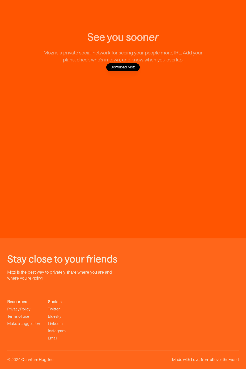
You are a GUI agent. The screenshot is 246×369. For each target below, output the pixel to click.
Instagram (57, 330)
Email (52, 338)
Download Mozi (123, 67)
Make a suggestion (23, 323)
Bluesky (54, 316)
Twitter (54, 309)
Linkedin (55, 323)
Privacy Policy (18, 309)
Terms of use (18, 316)
